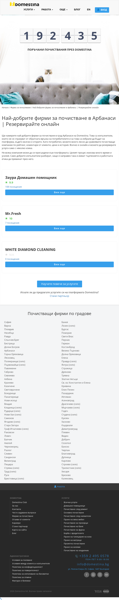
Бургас (65, 329)
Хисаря (65, 471)
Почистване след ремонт (76, 509)
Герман (66, 343)
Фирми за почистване (20, 107)
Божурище (10, 393)
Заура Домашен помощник (31, 177)
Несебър (9, 332)
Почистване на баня (73, 526)
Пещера (8, 464)
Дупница (66, 457)
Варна (7, 325)
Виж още (59, 192)
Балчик (8, 439)
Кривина (66, 386)
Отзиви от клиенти (21, 519)
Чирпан (66, 450)
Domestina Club (19, 502)
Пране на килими (72, 547)
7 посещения (12, 222)
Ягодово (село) (12, 421)
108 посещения (13, 186)
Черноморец (11, 446)
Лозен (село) (68, 325)
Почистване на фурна (74, 529)
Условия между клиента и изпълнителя (31, 563)
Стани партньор (59, 296)
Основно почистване (74, 512)
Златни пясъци (70, 379)
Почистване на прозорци (76, 523)
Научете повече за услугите (59, 284)
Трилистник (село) (71, 467)
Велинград (10, 460)
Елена (65, 357)
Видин (65, 435)
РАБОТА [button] (47, 9)
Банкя (65, 322)
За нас (15, 505)
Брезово (66, 475)
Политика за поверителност (25, 570)
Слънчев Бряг (11, 339)
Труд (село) (10, 471)
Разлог (8, 450)
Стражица (67, 368)
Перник (66, 339)
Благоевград (68, 453)
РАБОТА (59, 486)
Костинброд (68, 347)
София (7, 322)
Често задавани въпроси (24, 512)
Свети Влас (67, 336)
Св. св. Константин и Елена (76, 382)
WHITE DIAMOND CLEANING (30, 249)
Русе (6, 475)
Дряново (66, 371)
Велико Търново (70, 350)
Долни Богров (11, 347)
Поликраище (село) (14, 361)
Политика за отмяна (21, 577)
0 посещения (12, 259)
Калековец (67, 478)
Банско (65, 446)
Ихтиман (66, 396)
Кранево (8, 382)
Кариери (16, 523)
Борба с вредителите (74, 533)
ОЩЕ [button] (63, 9)
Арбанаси (9, 350)
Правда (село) (69, 361)
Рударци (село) (12, 411)
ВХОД (102, 10)
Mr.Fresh (13, 213)
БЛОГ (77, 9)
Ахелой (8, 443)
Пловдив (9, 329)
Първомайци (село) (14, 364)
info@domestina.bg (93, 564)
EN (88, 9)
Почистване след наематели (77, 516)
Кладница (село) (13, 407)
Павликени (10, 368)
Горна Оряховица (13, 354)
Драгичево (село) (71, 404)
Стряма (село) (11, 467)
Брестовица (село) (14, 478)
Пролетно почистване (74, 543)
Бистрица (9, 343)
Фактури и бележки (21, 580)
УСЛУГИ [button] (29, 9)
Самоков (9, 418)
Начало (5, 107)
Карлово (66, 460)
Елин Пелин (68, 389)
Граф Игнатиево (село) (16, 428)
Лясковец (9, 357)
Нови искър (10, 400)
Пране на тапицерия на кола (77, 536)
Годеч (65, 411)
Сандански (10, 457)
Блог (14, 533)
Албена (8, 379)
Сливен (8, 453)
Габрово (8, 371)
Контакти (16, 509)
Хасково (66, 421)
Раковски (9, 432)
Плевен (66, 432)
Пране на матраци (73, 540)
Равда (7, 336)
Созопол (66, 443)
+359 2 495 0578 (94, 556)
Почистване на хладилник (76, 550)
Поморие (67, 332)
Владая (8, 404)
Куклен (65, 418)
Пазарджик (68, 393)
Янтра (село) (68, 364)
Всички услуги (70, 502)
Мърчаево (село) (71, 407)
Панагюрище (11, 396)
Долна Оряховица (71, 354)
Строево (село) (70, 464)
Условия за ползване (22, 560)
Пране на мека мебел (74, 519)
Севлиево (9, 375)
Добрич (66, 439)
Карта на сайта (19, 529)
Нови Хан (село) (12, 414)
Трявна (65, 375)
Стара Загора (11, 425)
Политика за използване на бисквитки (30, 573)
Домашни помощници (74, 505)
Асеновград (68, 400)
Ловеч (7, 435)
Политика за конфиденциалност (27, 567)
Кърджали (67, 425)
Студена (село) (69, 414)
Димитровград (69, 428)
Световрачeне (12, 389)
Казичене (9, 386)
